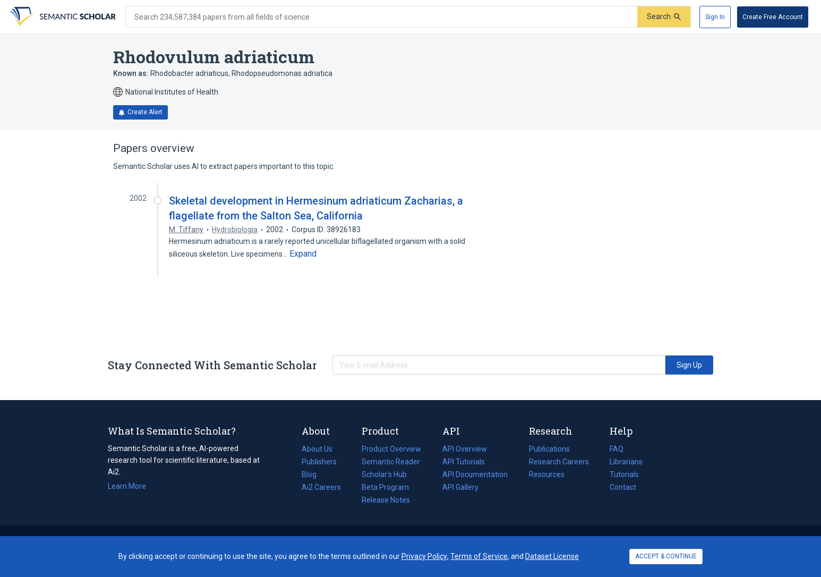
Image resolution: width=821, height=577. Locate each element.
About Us (317, 449)
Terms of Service (479, 556)
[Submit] (663, 16)
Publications (549, 449)
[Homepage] (61, 17)
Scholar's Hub (384, 474)
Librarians (626, 461)
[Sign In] (715, 17)
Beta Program (385, 487)
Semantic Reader (391, 461)
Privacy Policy (424, 556)
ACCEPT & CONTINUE (666, 556)
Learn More (127, 486)
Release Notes (386, 500)
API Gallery (460, 487)
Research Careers (559, 461)
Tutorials (624, 474)
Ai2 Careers (321, 487)
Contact (623, 487)
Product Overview (391, 449)
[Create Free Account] (772, 17)
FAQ (616, 449)
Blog (313, 474)
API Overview (464, 449)
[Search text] (381, 17)
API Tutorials (463, 461)
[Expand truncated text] (303, 254)
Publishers (319, 461)
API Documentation (475, 474)
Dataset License (552, 556)
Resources (547, 474)
